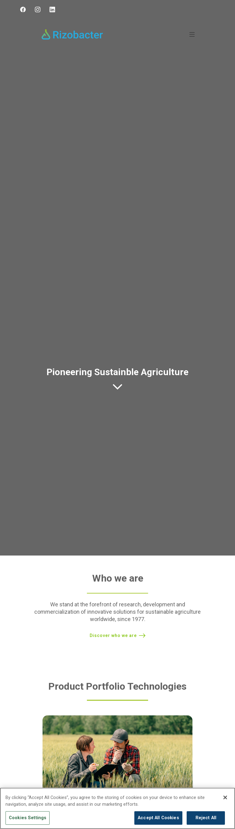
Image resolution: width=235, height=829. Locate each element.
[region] (117, 808)
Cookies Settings (27, 817)
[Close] (225, 797)
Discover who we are (113, 635)
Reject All (206, 817)
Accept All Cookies (158, 817)
